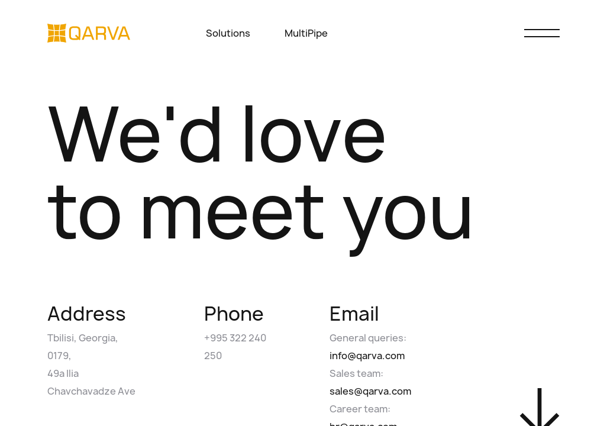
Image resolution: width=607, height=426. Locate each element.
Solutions (234, 33)
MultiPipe (306, 33)
